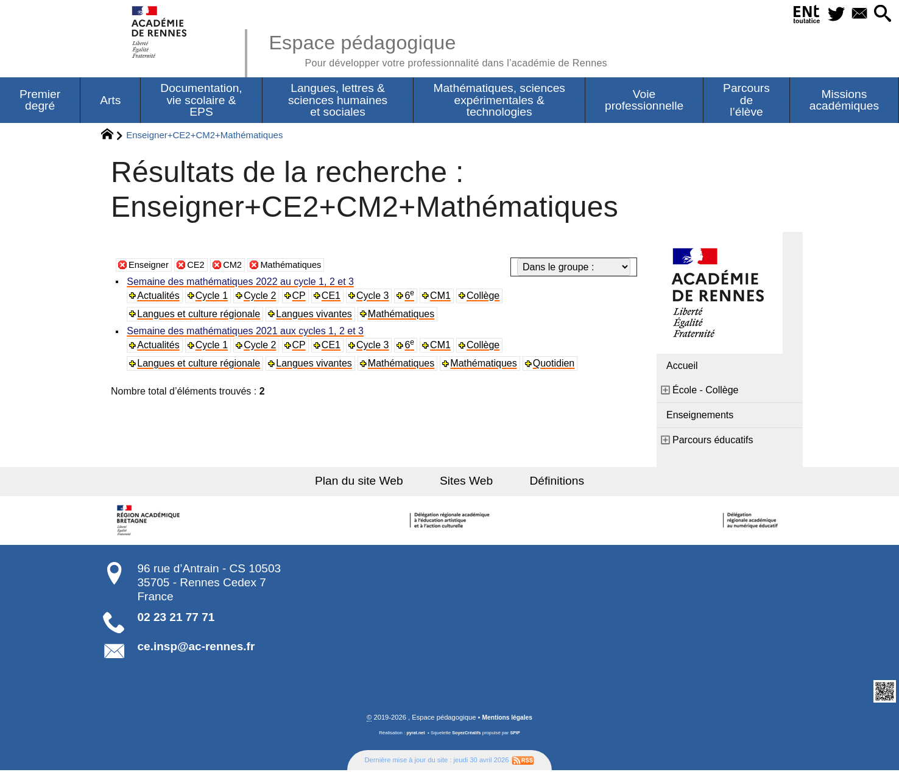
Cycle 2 (261, 297)
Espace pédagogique (454, 49)
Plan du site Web (369, 481)
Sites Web (466, 481)
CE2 (200, 266)
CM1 (443, 297)
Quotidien (556, 365)
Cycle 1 (213, 297)
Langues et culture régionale (199, 315)
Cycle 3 (375, 297)
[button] (881, 14)
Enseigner (150, 266)
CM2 (238, 266)
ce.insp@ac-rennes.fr (196, 647)
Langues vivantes (315, 315)
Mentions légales (507, 719)
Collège (486, 297)
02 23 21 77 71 (176, 618)
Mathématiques (300, 266)
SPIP (517, 734)
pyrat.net (414, 734)
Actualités (159, 297)
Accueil (682, 367)
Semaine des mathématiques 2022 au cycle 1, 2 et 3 (241, 283)
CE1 (332, 297)
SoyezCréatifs (467, 734)
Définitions (547, 481)
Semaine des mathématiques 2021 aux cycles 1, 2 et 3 (246, 333)
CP (300, 297)
